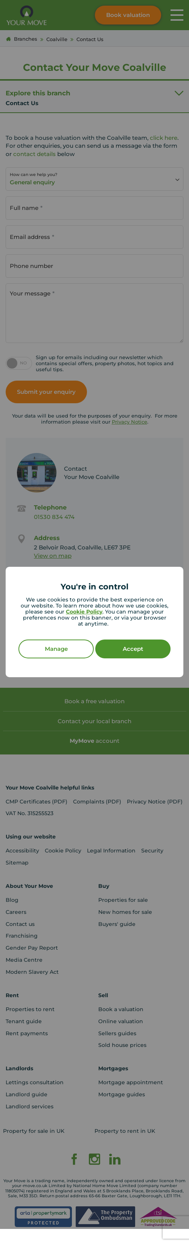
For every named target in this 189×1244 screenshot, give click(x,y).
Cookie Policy (84, 611)
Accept (133, 648)
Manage (56, 648)
